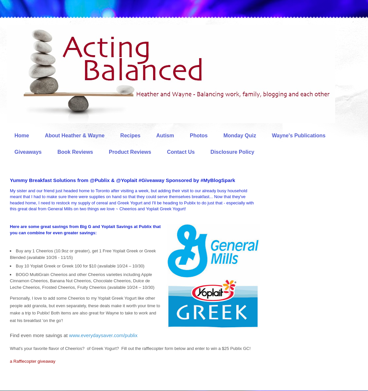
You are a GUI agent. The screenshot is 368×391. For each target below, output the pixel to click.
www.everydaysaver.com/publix (103, 335)
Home (21, 135)
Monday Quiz (239, 135)
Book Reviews (75, 152)
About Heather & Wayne (74, 135)
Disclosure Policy (232, 152)
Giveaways (28, 152)
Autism (165, 135)
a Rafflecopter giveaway (33, 361)
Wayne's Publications (299, 135)
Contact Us (181, 152)
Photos (199, 135)
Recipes (130, 135)
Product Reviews (130, 152)
